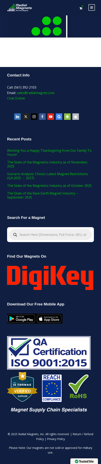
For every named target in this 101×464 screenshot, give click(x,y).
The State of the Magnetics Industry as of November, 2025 (47, 164)
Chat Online (16, 98)
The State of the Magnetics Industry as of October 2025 (49, 185)
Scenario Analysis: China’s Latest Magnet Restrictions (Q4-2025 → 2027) (47, 176)
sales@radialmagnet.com (35, 93)
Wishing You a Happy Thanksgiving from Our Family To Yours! (49, 152)
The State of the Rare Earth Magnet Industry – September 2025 (42, 195)
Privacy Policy (56, 439)
